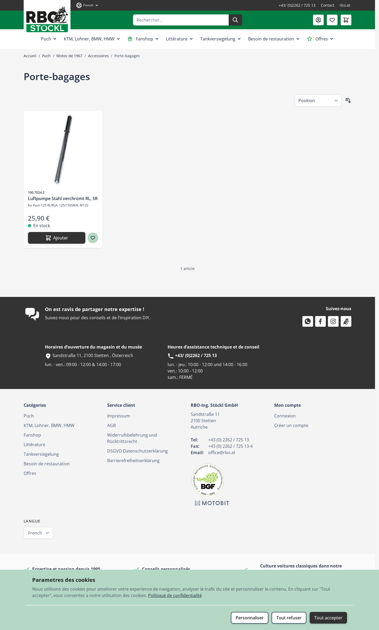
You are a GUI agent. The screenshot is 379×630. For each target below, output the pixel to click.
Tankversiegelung (221, 39)
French (35, 533)
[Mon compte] (318, 20)
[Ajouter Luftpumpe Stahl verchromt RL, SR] (56, 238)
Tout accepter (328, 618)
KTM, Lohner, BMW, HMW (92, 39)
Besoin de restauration (274, 39)
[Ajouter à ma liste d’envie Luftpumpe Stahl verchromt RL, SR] (93, 238)
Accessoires (98, 55)
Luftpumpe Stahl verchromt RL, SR (63, 198)
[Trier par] (318, 100)
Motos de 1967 (69, 55)
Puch (49, 39)
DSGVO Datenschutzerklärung (137, 451)
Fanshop (143, 39)
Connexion (285, 416)
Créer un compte (291, 425)
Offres (320, 39)
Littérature (180, 39)
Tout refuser (289, 618)
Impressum (118, 416)
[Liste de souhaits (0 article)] (332, 20)
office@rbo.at (221, 452)
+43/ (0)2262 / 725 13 (297, 5)
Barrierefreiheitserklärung (133, 460)
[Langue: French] (87, 5)
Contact (327, 5)
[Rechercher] (235, 20)
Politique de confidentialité (175, 595)
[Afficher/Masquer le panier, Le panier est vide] (346, 20)
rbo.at (345, 5)
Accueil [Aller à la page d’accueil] (30, 55)
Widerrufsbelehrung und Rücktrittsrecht (132, 438)
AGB (111, 425)
